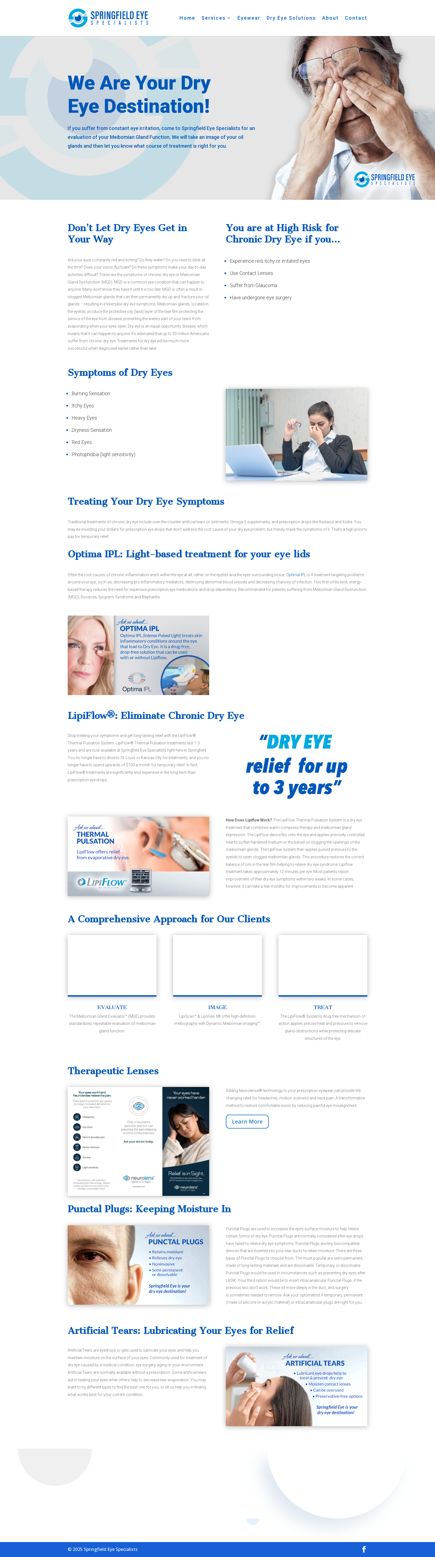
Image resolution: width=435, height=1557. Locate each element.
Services (213, 18)
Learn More (247, 1121)
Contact (356, 18)
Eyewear (249, 18)
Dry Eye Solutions (291, 18)
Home (187, 18)
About (330, 18)
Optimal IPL (296, 575)
